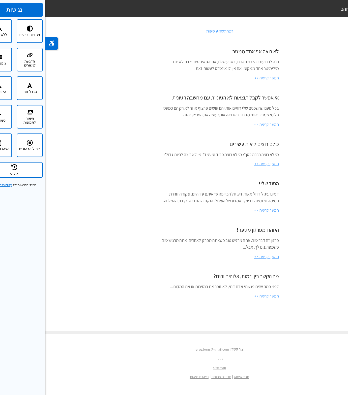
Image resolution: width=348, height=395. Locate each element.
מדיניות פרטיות (176, 377)
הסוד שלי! (223, 183)
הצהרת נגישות (154, 377)
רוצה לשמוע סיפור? (174, 31)
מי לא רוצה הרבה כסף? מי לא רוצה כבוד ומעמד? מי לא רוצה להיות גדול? (175, 154)
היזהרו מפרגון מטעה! (212, 229)
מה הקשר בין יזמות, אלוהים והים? (200, 276)
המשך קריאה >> (221, 77)
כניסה (174, 358)
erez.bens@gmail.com (166, 349)
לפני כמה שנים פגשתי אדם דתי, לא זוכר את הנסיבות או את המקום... (179, 286)
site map (174, 367)
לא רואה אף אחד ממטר (210, 51)
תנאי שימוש (196, 377)
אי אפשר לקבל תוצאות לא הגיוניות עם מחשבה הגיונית (180, 97)
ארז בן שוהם (306, 9)
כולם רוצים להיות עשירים (208, 143)
